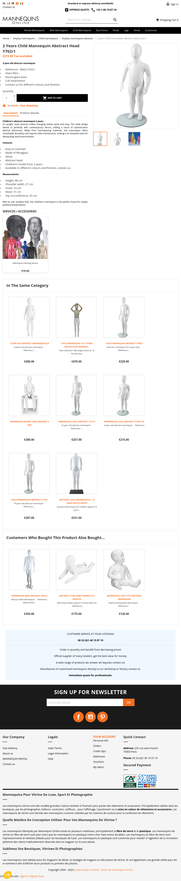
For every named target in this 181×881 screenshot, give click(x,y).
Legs (126, 30)
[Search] (92, 20)
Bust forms (102, 30)
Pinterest (102, 717)
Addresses (99, 756)
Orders (97, 745)
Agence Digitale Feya (32, 876)
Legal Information (58, 753)
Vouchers (98, 761)
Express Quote (77, 9)
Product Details (29, 113)
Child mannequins (82, 30)
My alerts (98, 767)
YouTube (90, 717)
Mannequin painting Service (25, 263)
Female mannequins (34, 30)
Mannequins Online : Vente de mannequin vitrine (104, 869)
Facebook (78, 717)
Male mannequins (59, 30)
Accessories (151, 30)
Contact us (9, 7)
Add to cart (52, 98)
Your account (104, 737)
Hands (137, 30)
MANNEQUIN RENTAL (15, 758)
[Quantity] (8, 98)
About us (8, 753)
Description (11, 113)
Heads (116, 30)
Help (50, 758)
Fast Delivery (10, 748)
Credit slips (99, 751)
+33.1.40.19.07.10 (103, 9)
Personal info (100, 740)
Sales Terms (55, 748)
